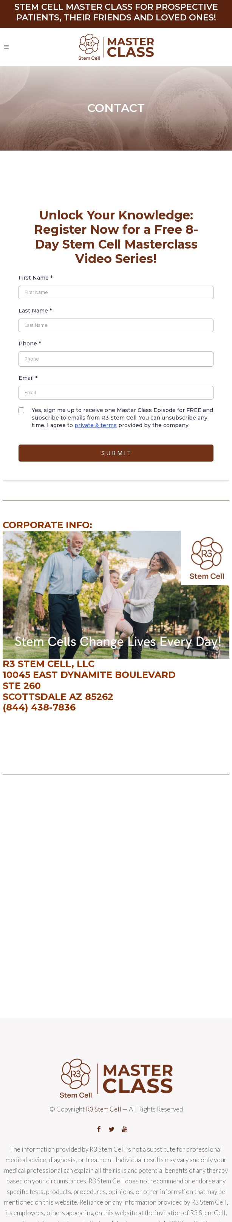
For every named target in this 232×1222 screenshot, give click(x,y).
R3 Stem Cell (103, 1109)
